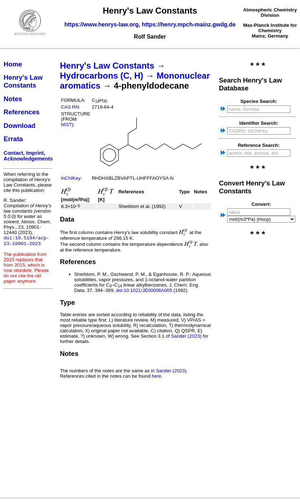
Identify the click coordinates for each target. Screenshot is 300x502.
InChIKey (71, 178)
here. (157, 376)
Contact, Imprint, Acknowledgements (28, 155)
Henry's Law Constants (23, 81)
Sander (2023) (186, 336)
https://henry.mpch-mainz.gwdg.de (189, 24)
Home (13, 64)
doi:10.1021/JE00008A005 (144, 290)
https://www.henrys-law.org (101, 24)
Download (19, 125)
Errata (13, 139)
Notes (13, 99)
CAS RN (70, 107)
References (22, 112)
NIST (66, 124)
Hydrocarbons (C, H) (101, 75)
